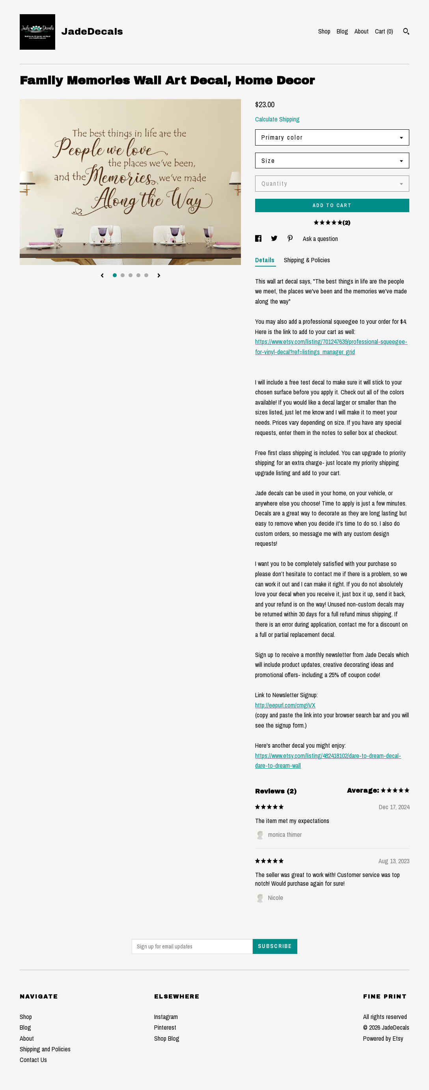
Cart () (384, 31)
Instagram (166, 1016)
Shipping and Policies (45, 1049)
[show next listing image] (159, 276)
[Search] (406, 32)
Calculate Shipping (277, 119)
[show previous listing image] (102, 276)
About (361, 31)
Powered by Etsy (383, 1038)
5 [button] (146, 275)
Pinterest (165, 1027)
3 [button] (130, 275)
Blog (342, 31)
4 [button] (138, 275)
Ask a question (320, 238)
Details (265, 260)
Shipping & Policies (307, 260)
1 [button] (115, 275)
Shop (324, 31)
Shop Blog (166, 1038)
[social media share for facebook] (259, 238)
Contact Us (33, 1059)
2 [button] (123, 275)
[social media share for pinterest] (291, 238)
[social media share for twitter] (275, 238)
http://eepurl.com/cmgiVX (285, 705)
